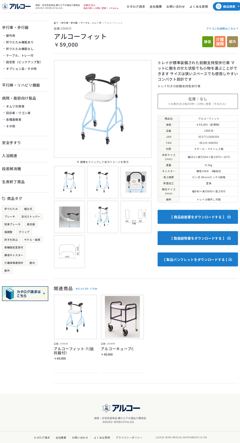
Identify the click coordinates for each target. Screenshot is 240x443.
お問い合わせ (80, 437)
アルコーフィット (113, 22)
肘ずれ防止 (11, 239)
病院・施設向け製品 (19, 98)
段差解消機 (11, 168)
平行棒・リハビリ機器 (21, 85)
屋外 (7, 270)
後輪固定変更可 (13, 247)
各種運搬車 (13, 119)
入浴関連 (9, 155)
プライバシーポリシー (129, 437)
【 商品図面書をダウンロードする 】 (198, 216)
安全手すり (11, 142)
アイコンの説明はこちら (221, 28)
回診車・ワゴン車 (18, 113)
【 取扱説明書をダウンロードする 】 (198, 238)
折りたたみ (11, 209)
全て (56, 22)
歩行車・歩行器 (15, 27)
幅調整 (8, 232)
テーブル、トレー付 (19, 55)
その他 (10, 126)
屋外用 (10, 35)
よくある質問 (102, 437)
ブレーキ (9, 216)
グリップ (24, 232)
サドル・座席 (32, 239)
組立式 (28, 209)
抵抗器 (31, 224)
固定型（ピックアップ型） (24, 62)
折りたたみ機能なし (20, 49)
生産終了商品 (13, 181)
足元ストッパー (30, 216)
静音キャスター (13, 255)
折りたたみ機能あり (20, 42)
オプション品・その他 (21, 69)
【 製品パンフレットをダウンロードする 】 (195, 259)
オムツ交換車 (15, 106)
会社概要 (61, 437)
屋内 (32, 263)
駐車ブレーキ (12, 224)
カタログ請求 (42, 437)
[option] (103, 109)
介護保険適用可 (13, 263)
